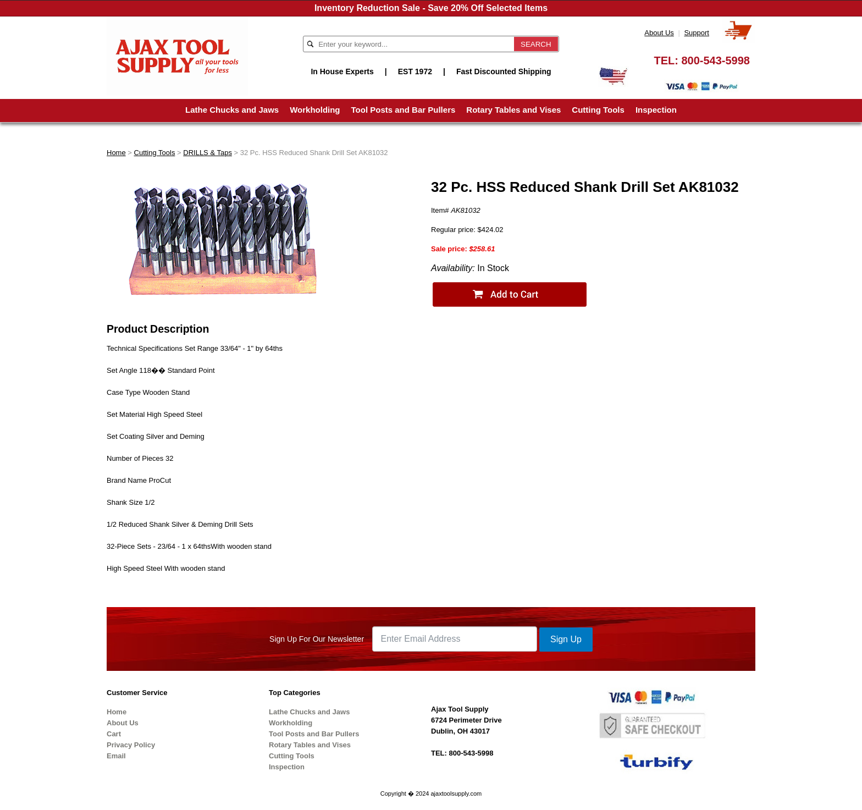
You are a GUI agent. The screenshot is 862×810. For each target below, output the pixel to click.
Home (116, 152)
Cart (114, 734)
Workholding (315, 109)
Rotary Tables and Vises (513, 109)
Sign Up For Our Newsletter (316, 639)
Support (696, 33)
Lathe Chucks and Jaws (232, 109)
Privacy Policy (131, 745)
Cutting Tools (598, 109)
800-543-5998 (715, 60)
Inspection (656, 109)
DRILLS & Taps (207, 152)
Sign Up (566, 639)
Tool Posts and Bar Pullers (403, 109)
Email (116, 756)
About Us (658, 33)
